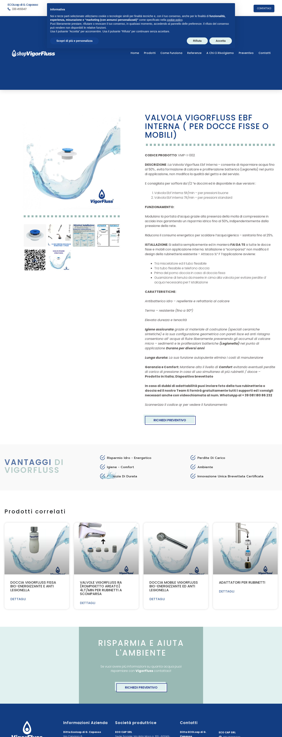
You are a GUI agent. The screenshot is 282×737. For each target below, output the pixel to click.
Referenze (194, 53)
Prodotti (149, 53)
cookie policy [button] (174, 19)
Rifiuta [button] (197, 40)
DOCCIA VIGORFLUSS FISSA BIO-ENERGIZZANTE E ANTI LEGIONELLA (33, 586)
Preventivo (246, 53)
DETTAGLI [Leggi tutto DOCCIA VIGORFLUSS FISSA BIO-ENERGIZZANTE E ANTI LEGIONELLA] (18, 599)
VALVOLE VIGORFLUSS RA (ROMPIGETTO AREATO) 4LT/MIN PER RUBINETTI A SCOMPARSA (101, 588)
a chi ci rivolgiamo (220, 53)
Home (135, 53)
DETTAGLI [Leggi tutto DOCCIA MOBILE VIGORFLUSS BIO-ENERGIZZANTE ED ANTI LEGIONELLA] (157, 599)
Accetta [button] (221, 40)
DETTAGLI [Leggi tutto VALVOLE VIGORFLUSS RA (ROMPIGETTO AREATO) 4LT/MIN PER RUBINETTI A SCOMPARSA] (87, 603)
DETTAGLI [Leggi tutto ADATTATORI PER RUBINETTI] (226, 591)
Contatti (264, 53)
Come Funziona (171, 53)
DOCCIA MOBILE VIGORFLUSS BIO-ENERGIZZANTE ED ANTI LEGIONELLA (173, 586)
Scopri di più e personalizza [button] (74, 40)
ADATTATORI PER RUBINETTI (242, 582)
